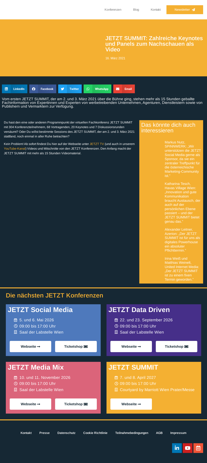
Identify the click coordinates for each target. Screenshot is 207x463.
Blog (136, 9)
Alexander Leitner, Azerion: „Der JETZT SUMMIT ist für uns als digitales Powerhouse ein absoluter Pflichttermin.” (182, 240)
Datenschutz (66, 433)
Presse (44, 433)
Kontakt (156, 9)
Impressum (178, 433)
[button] (14, 88)
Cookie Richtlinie (95, 433)
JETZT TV (97, 144)
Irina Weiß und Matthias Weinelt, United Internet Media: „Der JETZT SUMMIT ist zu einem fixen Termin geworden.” (182, 269)
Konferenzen (113, 9)
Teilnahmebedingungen (131, 433)
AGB (159, 433)
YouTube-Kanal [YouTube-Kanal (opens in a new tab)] (14, 148)
